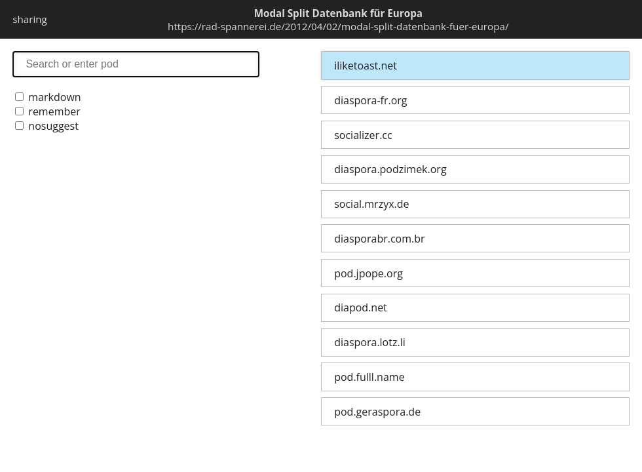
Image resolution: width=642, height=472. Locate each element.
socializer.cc (363, 135)
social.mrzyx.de (371, 204)
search (135, 64)
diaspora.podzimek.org (390, 169)
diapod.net (360, 307)
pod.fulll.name (369, 377)
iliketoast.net (365, 65)
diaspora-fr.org (370, 100)
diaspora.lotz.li (370, 342)
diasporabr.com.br (379, 238)
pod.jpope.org (368, 273)
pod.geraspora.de (377, 411)
